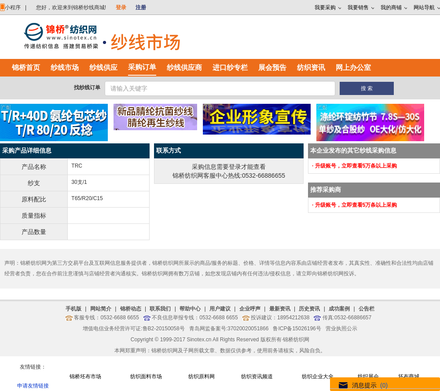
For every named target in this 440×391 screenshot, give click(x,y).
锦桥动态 (130, 309)
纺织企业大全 (318, 376)
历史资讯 (309, 309)
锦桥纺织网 (296, 339)
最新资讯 (279, 309)
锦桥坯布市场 (85, 376)
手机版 (73, 309)
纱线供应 (103, 67)
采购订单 (142, 67)
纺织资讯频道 (257, 376)
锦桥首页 (26, 67)
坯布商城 (408, 376)
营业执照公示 (341, 328)
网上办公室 (353, 67)
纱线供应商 (184, 67)
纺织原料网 (201, 376)
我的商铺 (391, 7)
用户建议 (220, 309)
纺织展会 (368, 376)
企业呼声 (249, 309)
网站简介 (100, 309)
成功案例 (339, 309)
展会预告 (272, 67)
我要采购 (325, 7)
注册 (141, 7)
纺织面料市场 (146, 376)
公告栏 (366, 309)
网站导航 (424, 7)
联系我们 (160, 309)
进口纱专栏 (230, 67)
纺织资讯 (311, 67)
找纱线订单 (87, 87)
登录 (121, 7)
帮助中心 (190, 309)
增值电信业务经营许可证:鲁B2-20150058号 (133, 328)
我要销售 (358, 7)
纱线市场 (65, 67)
